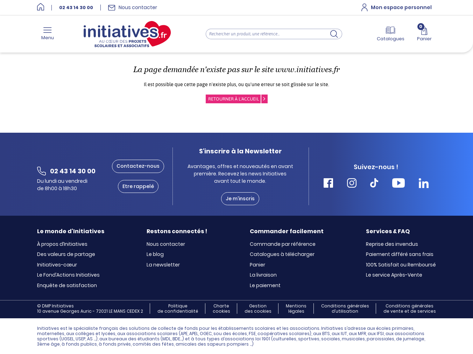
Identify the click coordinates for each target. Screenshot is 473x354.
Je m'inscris (240, 198)
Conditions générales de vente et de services (409, 308)
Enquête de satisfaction (67, 286)
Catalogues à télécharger (282, 254)
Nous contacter (166, 244)
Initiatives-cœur (57, 265)
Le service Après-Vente (394, 275)
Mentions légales (296, 308)
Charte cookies (221, 308)
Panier (257, 265)
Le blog (155, 254)
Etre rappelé (138, 186)
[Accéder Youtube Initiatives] (398, 184)
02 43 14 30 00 (76, 8)
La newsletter (163, 265)
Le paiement (265, 286)
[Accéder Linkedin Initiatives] (424, 184)
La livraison (263, 275)
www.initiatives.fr (307, 69)
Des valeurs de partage (66, 254)
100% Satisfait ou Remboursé (401, 265)
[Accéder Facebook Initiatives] (328, 184)
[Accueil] (40, 7)
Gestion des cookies (258, 308)
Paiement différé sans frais (399, 254)
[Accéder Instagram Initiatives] (351, 184)
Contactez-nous (138, 165)
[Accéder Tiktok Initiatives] (374, 184)
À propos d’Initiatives (62, 244)
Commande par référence (283, 244)
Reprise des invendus (392, 244)
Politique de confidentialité (177, 308)
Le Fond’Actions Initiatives (68, 275)
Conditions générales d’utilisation (345, 308)
